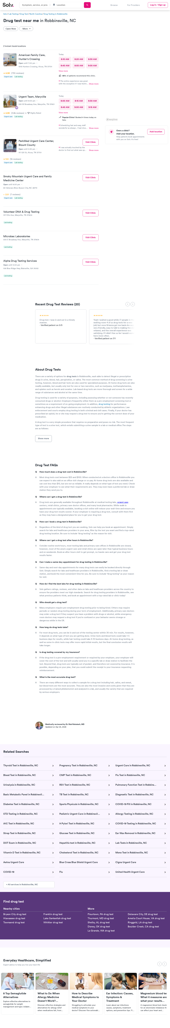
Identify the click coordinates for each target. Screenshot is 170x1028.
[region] (137, 82)
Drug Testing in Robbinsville (55, 14)
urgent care (122, 502)
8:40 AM (65, 65)
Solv (5, 14)
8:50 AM (79, 65)
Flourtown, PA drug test (100, 914)
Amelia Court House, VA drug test (146, 918)
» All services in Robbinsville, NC (22, 884)
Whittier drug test (53, 922)
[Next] (133, 304)
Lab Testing (13, 14)
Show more (94, 84)
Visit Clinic (90, 142)
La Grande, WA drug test (101, 930)
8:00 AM (65, 100)
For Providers (133, 5)
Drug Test (24, 14)
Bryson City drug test (14, 914)
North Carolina (35, 14)
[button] (155, 71)
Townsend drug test (14, 922)
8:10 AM (65, 59)
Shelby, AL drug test (99, 922)
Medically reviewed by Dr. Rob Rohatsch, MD (64, 724)
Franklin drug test (52, 914)
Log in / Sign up (158, 4)
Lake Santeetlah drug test (57, 918)
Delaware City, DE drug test (143, 914)
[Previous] (128, 304)
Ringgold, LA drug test (140, 922)
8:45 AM (65, 107)
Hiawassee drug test (14, 918)
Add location (156, 131)
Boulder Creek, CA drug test (143, 926)
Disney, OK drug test (99, 926)
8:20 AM (79, 59)
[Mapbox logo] (112, 119)
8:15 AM (79, 100)
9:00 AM (92, 65)
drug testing (104, 404)
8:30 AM (92, 59)
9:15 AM (92, 107)
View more (63, 71)
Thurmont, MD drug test (101, 918)
